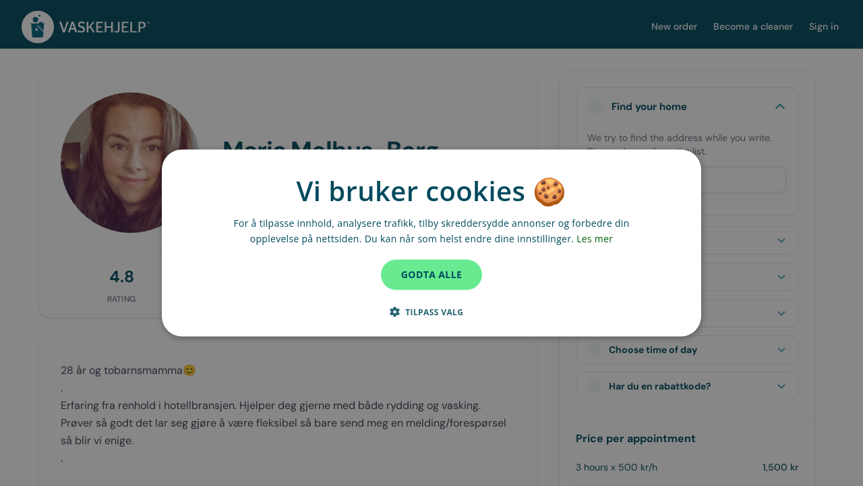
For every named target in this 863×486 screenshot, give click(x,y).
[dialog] (431, 243)
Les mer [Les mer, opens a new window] (594, 238)
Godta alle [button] (431, 274)
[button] (432, 311)
